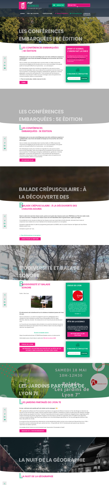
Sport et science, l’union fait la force (76, 58)
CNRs (23, 82)
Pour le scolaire (47, 13)
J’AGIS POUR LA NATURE (30, 239)
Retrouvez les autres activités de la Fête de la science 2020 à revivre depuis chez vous (42, 349)
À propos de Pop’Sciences (87, 14)
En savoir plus (27, 160)
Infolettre (60, 5)
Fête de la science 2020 (49, 338)
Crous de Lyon (27, 344)
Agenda (22, 13)
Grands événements (62, 13)
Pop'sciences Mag (77, 13)
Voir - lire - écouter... (33, 13)
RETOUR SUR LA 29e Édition (78, 334)
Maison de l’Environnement (33, 431)
